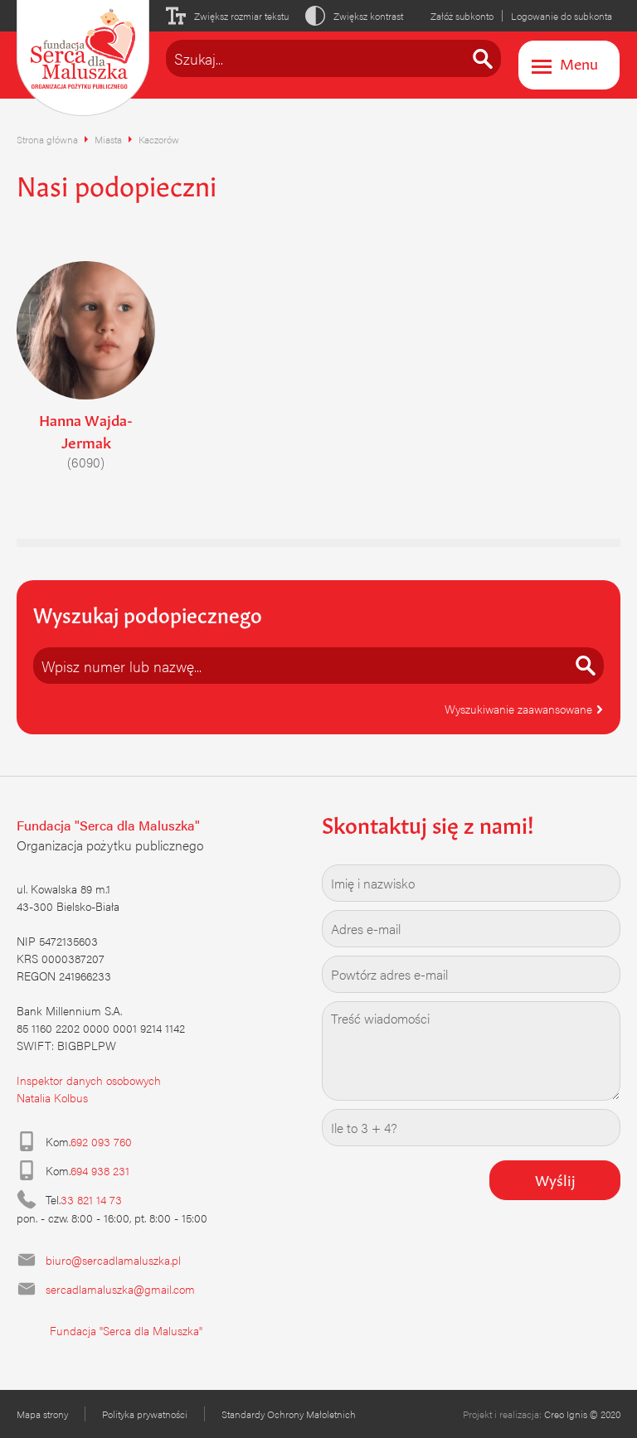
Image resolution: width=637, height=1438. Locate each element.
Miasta (108, 139)
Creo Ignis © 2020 (582, 1414)
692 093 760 (101, 1141)
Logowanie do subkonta (561, 15)
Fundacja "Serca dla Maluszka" (126, 1330)
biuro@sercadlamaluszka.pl (113, 1260)
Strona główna (47, 139)
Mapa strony (42, 1414)
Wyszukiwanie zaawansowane (524, 708)
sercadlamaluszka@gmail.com (120, 1289)
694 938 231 (100, 1170)
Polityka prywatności (144, 1414)
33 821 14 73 (91, 1199)
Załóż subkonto (462, 15)
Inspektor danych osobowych (89, 1080)
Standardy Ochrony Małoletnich (288, 1414)
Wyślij (555, 1178)
